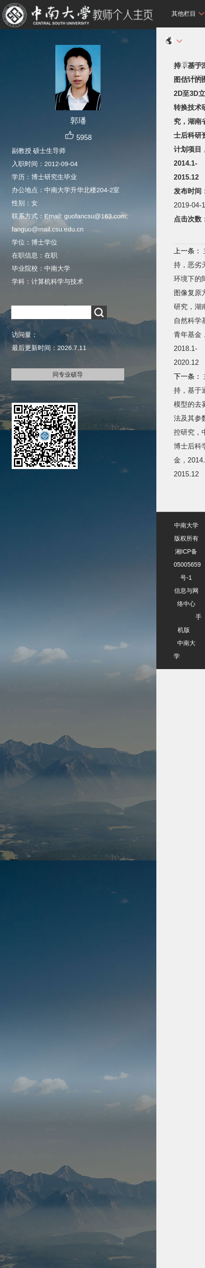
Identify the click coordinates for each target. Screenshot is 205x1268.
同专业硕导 (68, 374)
